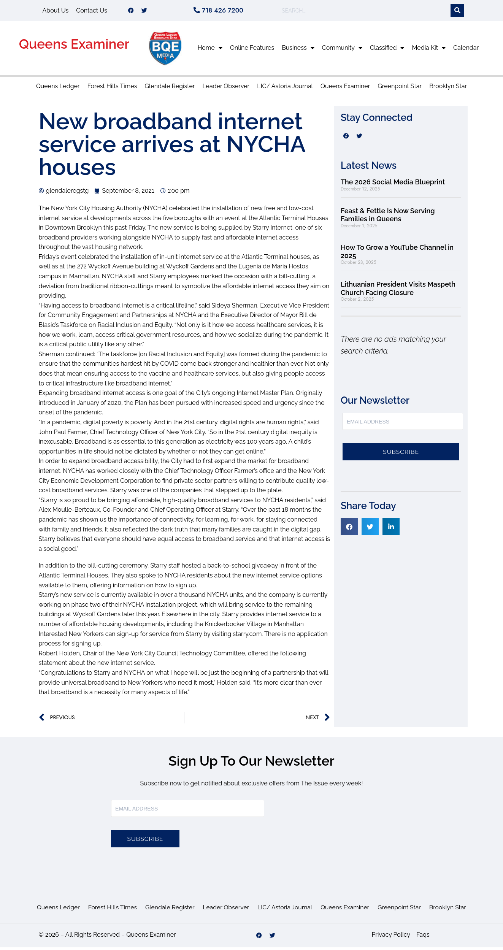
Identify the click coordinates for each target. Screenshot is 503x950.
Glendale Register (169, 88)
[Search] (457, 12)
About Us (56, 11)
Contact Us (91, 11)
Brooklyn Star (448, 88)
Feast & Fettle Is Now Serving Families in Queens (388, 217)
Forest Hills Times (112, 88)
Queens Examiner (74, 46)
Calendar (466, 50)
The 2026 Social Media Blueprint (393, 185)
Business (298, 50)
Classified (387, 50)
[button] (349, 529)
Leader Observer (225, 88)
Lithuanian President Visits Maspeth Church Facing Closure (398, 291)
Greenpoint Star (400, 88)
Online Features (252, 50)
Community (342, 50)
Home (210, 50)
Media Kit (429, 50)
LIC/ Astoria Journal (285, 88)
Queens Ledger (58, 88)
